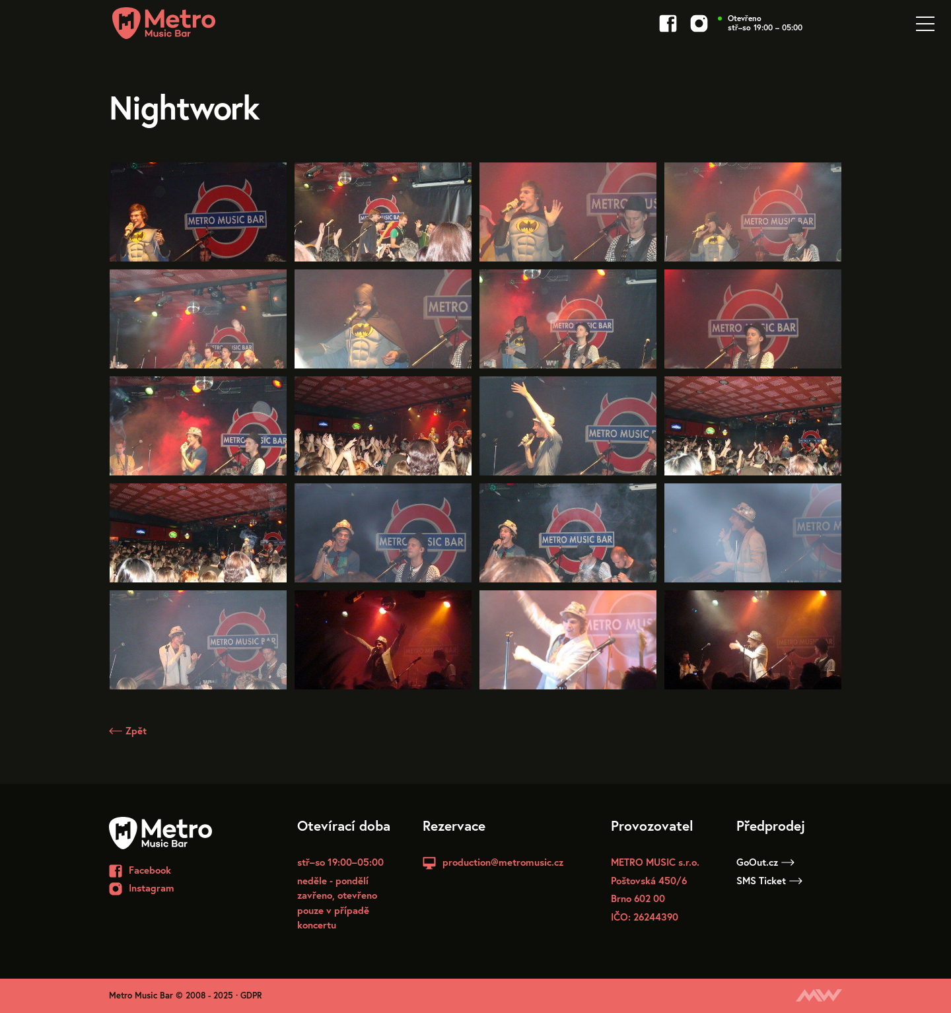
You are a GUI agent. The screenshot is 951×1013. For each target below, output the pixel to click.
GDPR (251, 995)
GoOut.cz (765, 861)
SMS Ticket (769, 880)
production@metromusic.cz (502, 861)
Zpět (128, 730)
